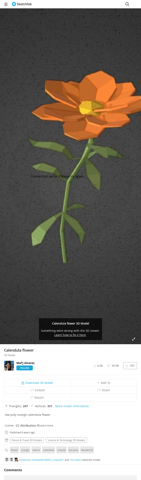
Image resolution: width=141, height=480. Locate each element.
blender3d (87, 450)
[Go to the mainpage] (22, 4)
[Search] (127, 4)
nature (36, 450)
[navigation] (6, 4)
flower (14, 450)
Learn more (45, 425)
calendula (48, 450)
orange (25, 450)
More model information (72, 406)
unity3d (61, 450)
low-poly (73, 450)
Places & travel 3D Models (27, 440)
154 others (75, 459)
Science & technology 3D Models (66, 440)
